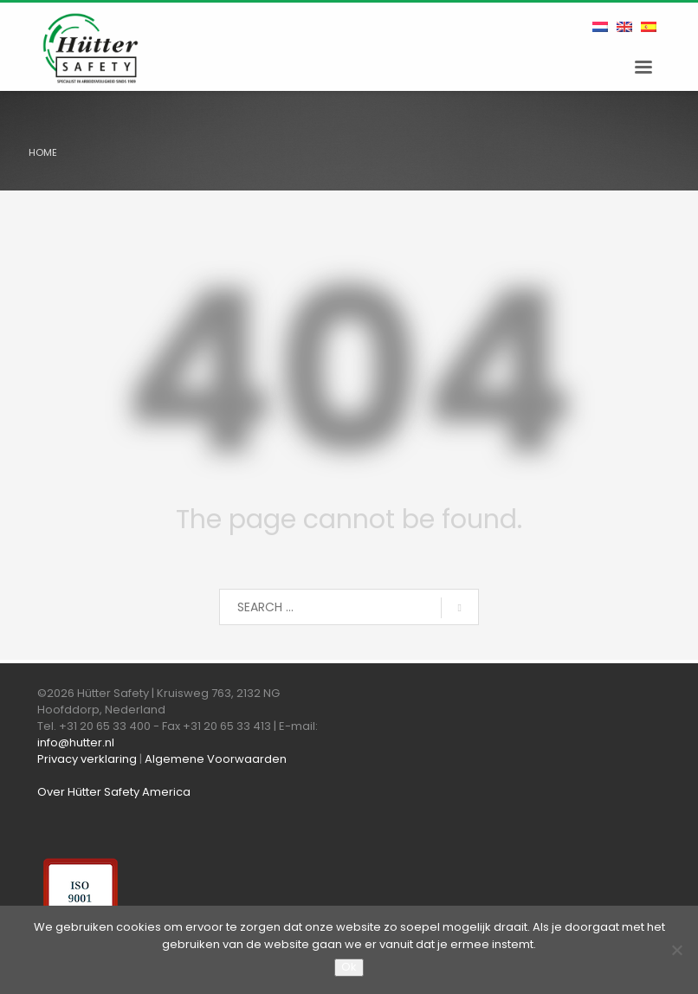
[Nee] (676, 949)
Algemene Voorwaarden (216, 759)
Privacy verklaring (87, 759)
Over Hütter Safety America (114, 792)
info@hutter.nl (75, 742)
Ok (349, 966)
